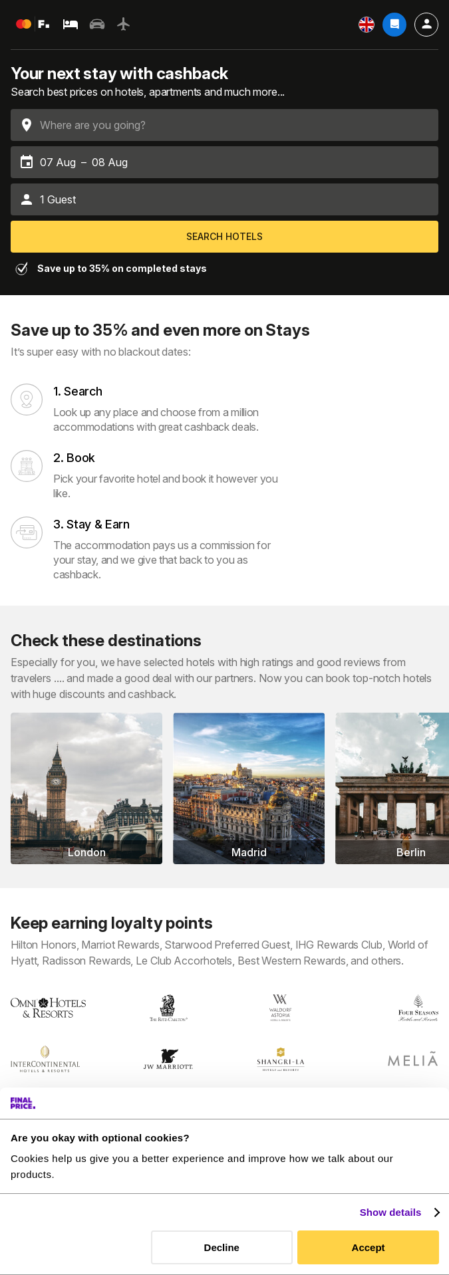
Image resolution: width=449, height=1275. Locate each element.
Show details (391, 1212)
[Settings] (366, 25)
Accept (368, 1247)
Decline (221, 1247)
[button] (224, 199)
